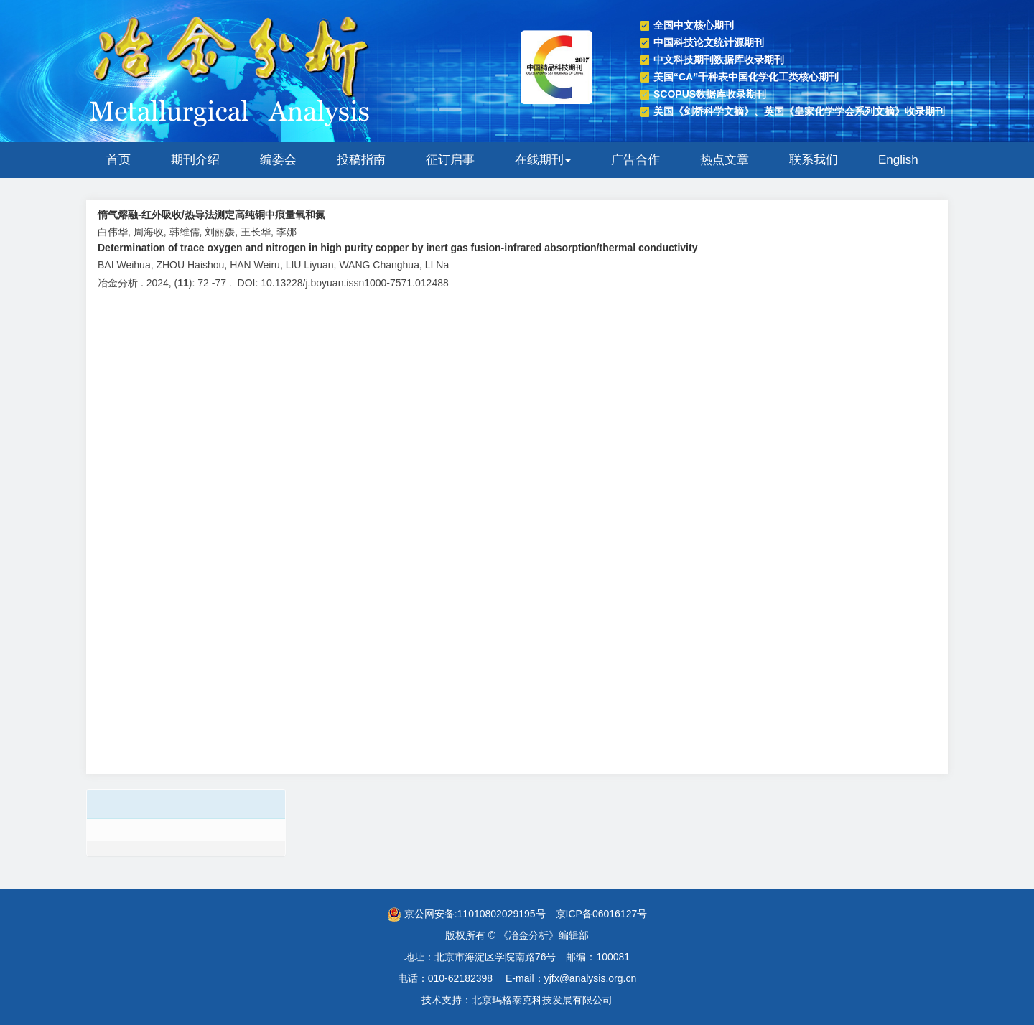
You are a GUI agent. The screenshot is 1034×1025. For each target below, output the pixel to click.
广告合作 (635, 160)
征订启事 (450, 160)
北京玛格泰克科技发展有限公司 (542, 1000)
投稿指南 (361, 160)
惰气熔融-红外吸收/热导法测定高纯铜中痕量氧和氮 (211, 214)
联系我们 (813, 160)
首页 (118, 160)
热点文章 (724, 160)
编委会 (278, 160)
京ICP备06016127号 (602, 913)
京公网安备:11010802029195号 (466, 913)
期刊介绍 (195, 160)
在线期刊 (543, 160)
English (898, 160)
